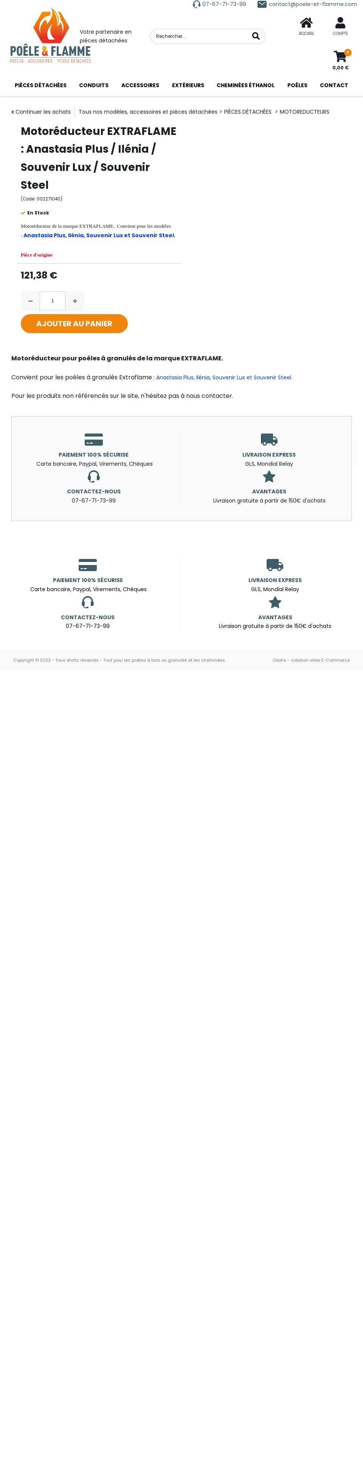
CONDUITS (94, 85)
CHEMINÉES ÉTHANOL (246, 85)
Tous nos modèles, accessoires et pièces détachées (148, 112)
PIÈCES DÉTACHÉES (41, 85)
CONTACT (334, 85)
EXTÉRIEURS (188, 85)
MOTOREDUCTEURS (304, 112)
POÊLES (297, 85)
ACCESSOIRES (140, 85)
